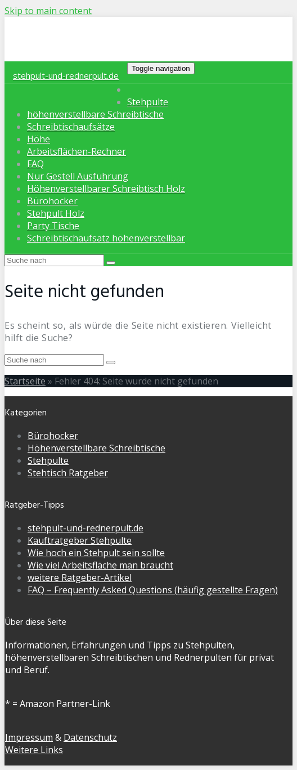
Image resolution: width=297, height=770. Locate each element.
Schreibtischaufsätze (71, 126)
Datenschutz (90, 737)
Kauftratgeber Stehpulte (80, 540)
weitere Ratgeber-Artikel (80, 577)
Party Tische (53, 226)
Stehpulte (147, 102)
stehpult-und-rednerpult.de (66, 75)
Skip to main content (48, 11)
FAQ (35, 164)
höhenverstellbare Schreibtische (95, 114)
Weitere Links (34, 750)
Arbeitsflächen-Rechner (76, 151)
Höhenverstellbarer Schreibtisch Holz (106, 188)
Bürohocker (52, 201)
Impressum (29, 737)
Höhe (38, 139)
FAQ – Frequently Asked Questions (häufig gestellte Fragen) (153, 590)
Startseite (25, 381)
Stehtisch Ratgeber (68, 473)
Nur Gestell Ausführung (77, 176)
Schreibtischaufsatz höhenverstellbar (106, 238)
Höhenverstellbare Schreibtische (96, 448)
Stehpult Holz (55, 213)
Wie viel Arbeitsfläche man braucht (100, 565)
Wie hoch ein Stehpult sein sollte (96, 553)
